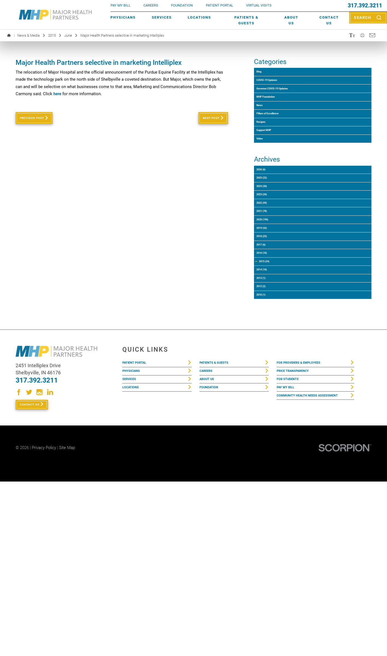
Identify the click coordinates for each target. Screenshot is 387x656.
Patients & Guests (246, 20)
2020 (269, 319)
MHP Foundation (275, 119)
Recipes (266, 163)
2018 (268, 349)
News (264, 134)
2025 (268, 245)
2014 (268, 408)
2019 (268, 334)
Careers (150, 5)
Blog (263, 75)
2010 (267, 452)
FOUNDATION (182, 5)
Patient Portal (138, 525)
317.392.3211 (365, 5)
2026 (267, 230)
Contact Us (329, 20)
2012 (267, 438)
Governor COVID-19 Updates (287, 104)
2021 (268, 304)
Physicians (123, 17)
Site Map (67, 622)
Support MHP (272, 178)
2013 (267, 422)
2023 (268, 275)
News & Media (28, 35)
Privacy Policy (44, 622)
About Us (291, 20)
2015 (52, 35)
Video (264, 193)
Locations (199, 17)
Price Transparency (299, 537)
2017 (267, 363)
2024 (268, 260)
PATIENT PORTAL (219, 5)
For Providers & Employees (306, 525)
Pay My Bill (289, 560)
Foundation (212, 560)
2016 (268, 378)
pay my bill (121, 5)
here (57, 93)
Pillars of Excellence (278, 148)
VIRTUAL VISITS (259, 5)
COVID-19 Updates (277, 89)
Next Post (204, 120)
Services (162, 17)
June (68, 35)
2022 (268, 289)
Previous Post (38, 120)
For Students (291, 548)
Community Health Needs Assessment (304, 575)
